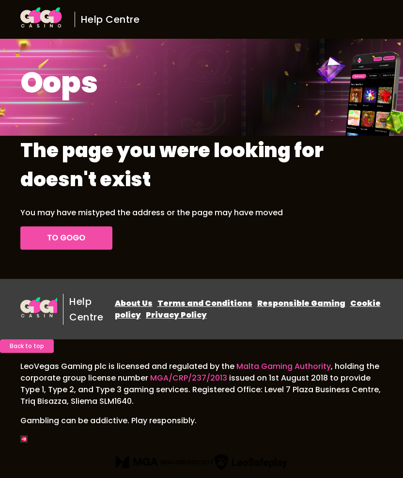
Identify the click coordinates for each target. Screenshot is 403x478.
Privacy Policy (176, 314)
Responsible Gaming (301, 303)
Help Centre (110, 19)
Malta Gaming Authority (283, 366)
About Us (134, 303)
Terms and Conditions (204, 303)
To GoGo (66, 237)
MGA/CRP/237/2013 (188, 377)
